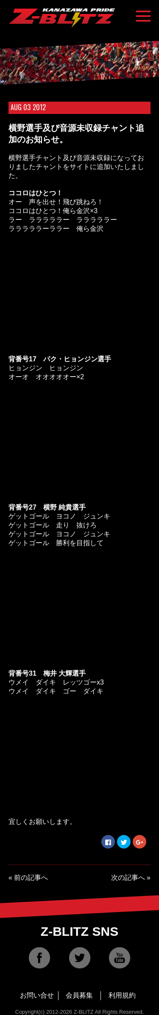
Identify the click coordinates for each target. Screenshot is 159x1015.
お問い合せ (37, 995)
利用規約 (122, 995)
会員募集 (79, 995)
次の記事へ (128, 877)
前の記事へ (31, 877)
